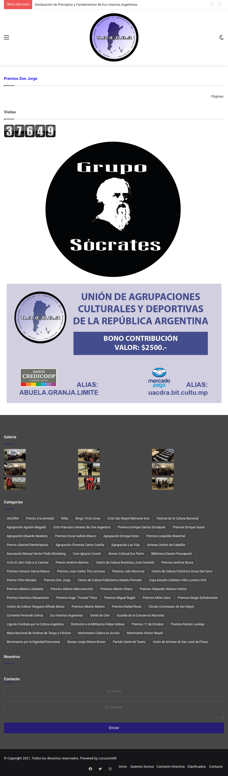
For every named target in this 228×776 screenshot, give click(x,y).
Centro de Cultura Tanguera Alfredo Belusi (36, 606)
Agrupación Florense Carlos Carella (80, 545)
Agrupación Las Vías (125, 545)
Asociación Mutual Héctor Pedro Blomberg (36, 554)
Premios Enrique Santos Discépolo (142, 527)
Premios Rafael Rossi (126, 606)
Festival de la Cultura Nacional (177, 518)
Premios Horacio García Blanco (28, 571)
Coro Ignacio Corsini (87, 554)
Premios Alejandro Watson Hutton (163, 589)
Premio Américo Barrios (72, 562)
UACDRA (13, 518)
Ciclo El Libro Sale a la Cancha (28, 562)
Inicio (123, 766)
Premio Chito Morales (22, 580)
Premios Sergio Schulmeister (198, 598)
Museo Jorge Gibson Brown (86, 642)
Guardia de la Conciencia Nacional (140, 615)
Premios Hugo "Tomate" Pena (76, 598)
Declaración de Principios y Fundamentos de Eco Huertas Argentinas (86, 4)
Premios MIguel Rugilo (119, 598)
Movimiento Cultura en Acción (99, 633)
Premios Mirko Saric (157, 598)
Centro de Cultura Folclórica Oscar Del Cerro (181, 571)
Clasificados (196, 766)
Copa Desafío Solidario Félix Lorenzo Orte (177, 580)
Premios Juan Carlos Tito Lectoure (81, 571)
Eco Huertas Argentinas (66, 615)
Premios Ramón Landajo (188, 624)
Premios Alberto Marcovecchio (72, 589)
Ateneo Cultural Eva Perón (126, 554)
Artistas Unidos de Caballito (166, 545)
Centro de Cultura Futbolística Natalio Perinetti (110, 580)
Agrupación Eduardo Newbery (27, 536)
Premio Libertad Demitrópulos (27, 545)
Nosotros (12, 656)
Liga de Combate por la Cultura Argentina (35, 624)
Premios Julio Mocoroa (128, 571)
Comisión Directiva (170, 766)
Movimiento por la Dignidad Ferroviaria (33, 642)
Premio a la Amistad (40, 518)
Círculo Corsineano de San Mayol (171, 606)
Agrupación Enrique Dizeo (121, 536)
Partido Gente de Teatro (129, 642)
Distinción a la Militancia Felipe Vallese (97, 624)
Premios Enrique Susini (189, 527)
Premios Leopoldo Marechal (165, 536)
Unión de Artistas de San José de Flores (180, 642)
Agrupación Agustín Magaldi (26, 527)
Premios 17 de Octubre (147, 624)
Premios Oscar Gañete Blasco (75, 536)
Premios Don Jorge (57, 580)
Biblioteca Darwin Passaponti (171, 554)
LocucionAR (107, 758)
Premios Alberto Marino (88, 606)
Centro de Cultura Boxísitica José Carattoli (125, 562)
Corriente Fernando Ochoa (25, 615)
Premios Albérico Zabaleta (25, 589)
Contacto (12, 679)
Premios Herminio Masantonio (28, 598)
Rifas (64, 518)
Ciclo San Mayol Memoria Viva (128, 518)
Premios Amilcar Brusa (177, 562)
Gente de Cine (99, 615)
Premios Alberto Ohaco (116, 589)
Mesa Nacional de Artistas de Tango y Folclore (39, 633)
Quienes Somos (142, 766)
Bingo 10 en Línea (87, 518)
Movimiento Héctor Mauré (145, 633)
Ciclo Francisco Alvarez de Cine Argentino (82, 527)
